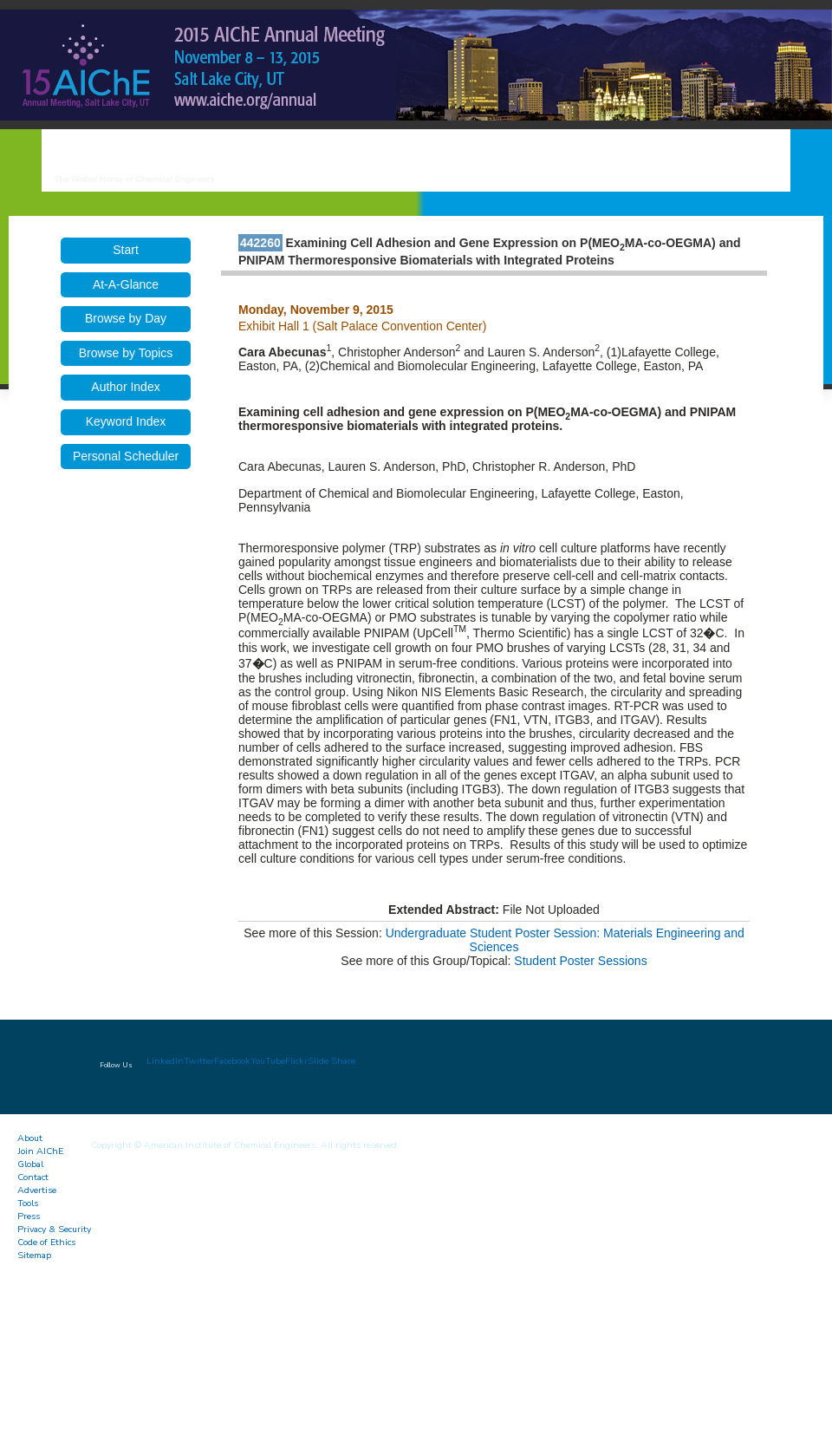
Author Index (125, 387)
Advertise (36, 1190)
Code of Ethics (46, 1242)
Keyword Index (126, 421)
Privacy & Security (54, 1229)
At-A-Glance (126, 284)
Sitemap (34, 1255)
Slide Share (331, 1060)
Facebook (232, 1060)
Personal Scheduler (126, 456)
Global (30, 1164)
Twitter (199, 1060)
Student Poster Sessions (580, 961)
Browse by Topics (126, 353)
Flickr (296, 1060)
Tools (27, 1203)
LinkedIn (165, 1060)
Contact (33, 1177)
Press (28, 1216)
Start (126, 250)
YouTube (267, 1060)
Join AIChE (40, 1151)
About (29, 1138)
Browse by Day (125, 318)
